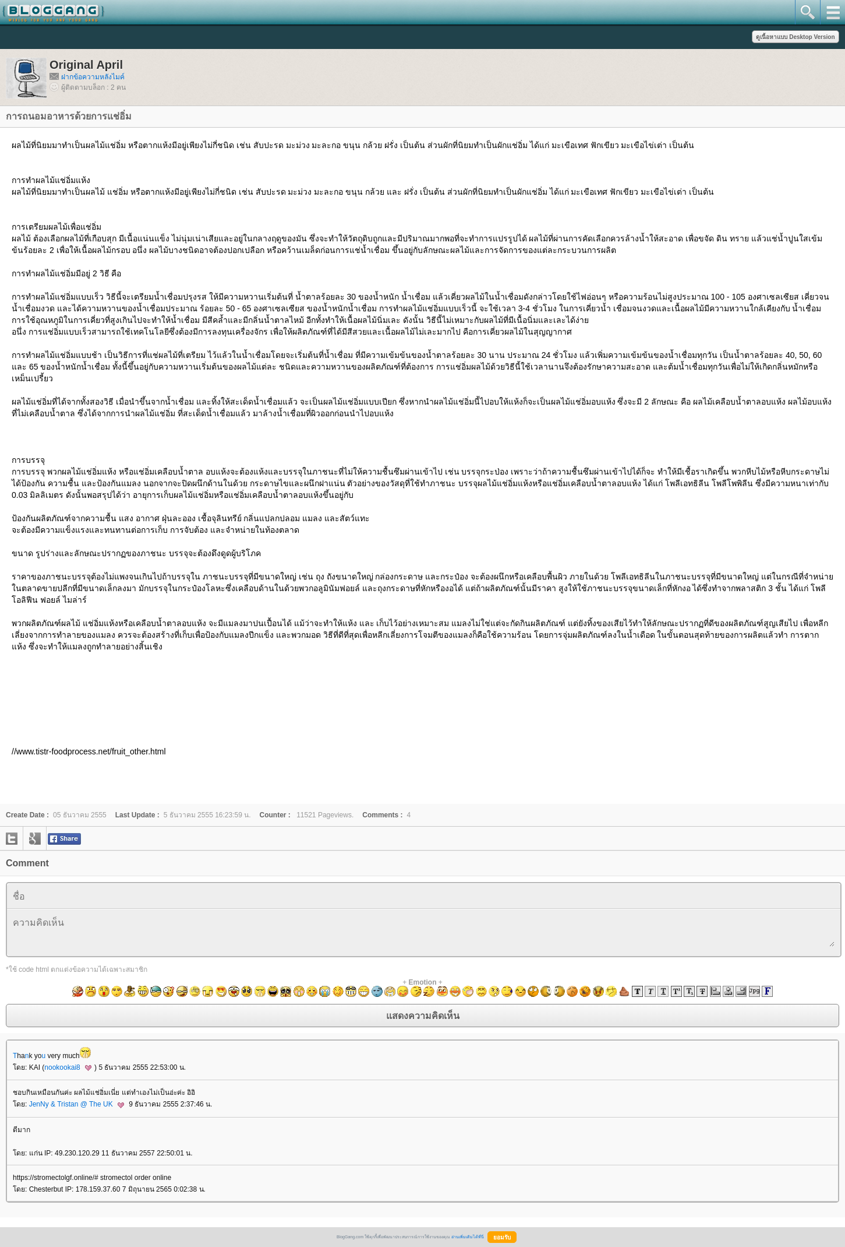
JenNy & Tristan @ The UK (76, 1104)
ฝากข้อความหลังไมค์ (93, 77)
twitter (11, 838)
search (807, 12)
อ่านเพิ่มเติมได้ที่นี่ (467, 1237)
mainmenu (832, 12)
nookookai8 (67, 1067)
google (35, 838)
